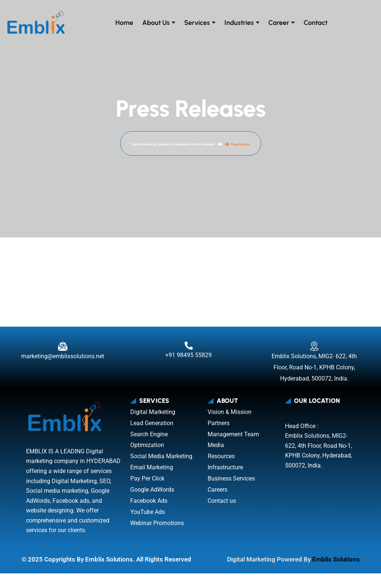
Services (197, 23)
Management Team (233, 436)
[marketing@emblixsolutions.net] (62, 348)
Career (278, 23)
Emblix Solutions (336, 562)
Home (124, 23)
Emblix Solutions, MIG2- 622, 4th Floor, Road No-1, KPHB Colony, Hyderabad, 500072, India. (314, 370)
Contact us (222, 503)
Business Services (231, 481)
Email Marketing (151, 469)
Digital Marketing (152, 414)
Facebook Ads (148, 503)
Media (216, 448)
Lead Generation (151, 425)
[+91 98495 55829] (189, 348)
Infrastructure (225, 469)
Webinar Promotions (157, 525)
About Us (156, 23)
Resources (221, 458)
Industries (239, 23)
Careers (217, 492)
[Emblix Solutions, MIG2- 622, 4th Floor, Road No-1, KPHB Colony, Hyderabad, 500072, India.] (314, 348)
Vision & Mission (230, 414)
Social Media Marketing (161, 458)
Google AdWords (152, 492)
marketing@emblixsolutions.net (62, 358)
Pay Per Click (147, 481)
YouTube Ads (147, 514)
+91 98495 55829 (188, 357)
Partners (219, 425)
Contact (315, 23)
